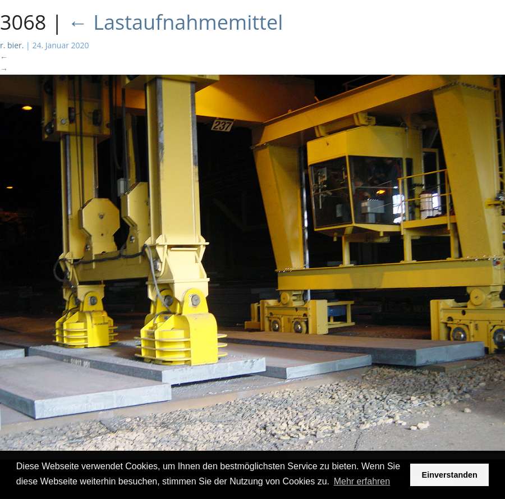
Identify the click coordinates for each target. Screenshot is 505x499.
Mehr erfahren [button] (362, 481)
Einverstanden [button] (450, 474)
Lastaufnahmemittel (175, 22)
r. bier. (12, 45)
